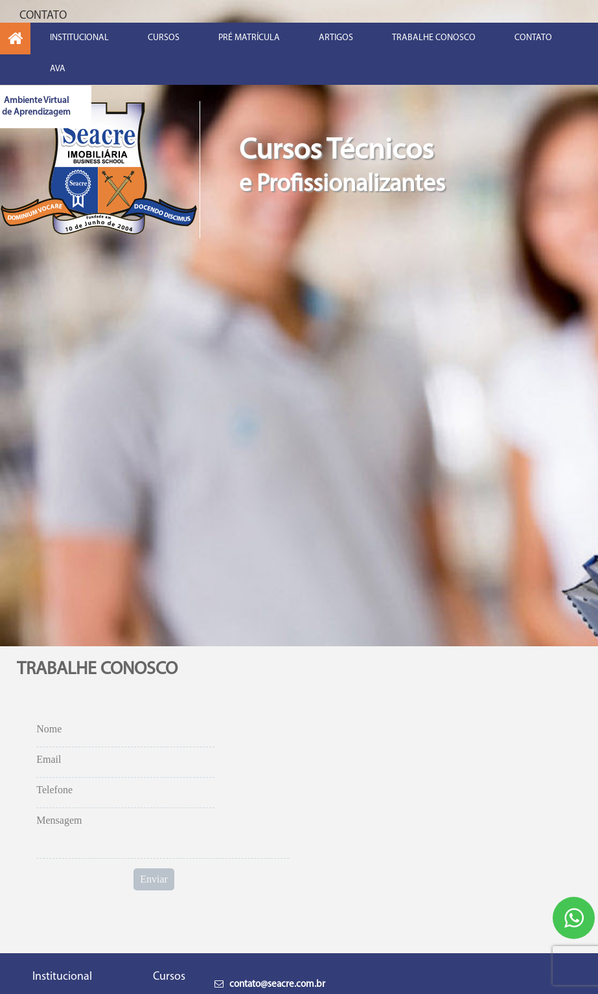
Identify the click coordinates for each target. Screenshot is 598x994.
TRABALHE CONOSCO (434, 38)
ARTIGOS (336, 38)
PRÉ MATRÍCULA (249, 38)
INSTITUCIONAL (79, 38)
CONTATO (533, 38)
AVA (57, 69)
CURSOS (163, 38)
